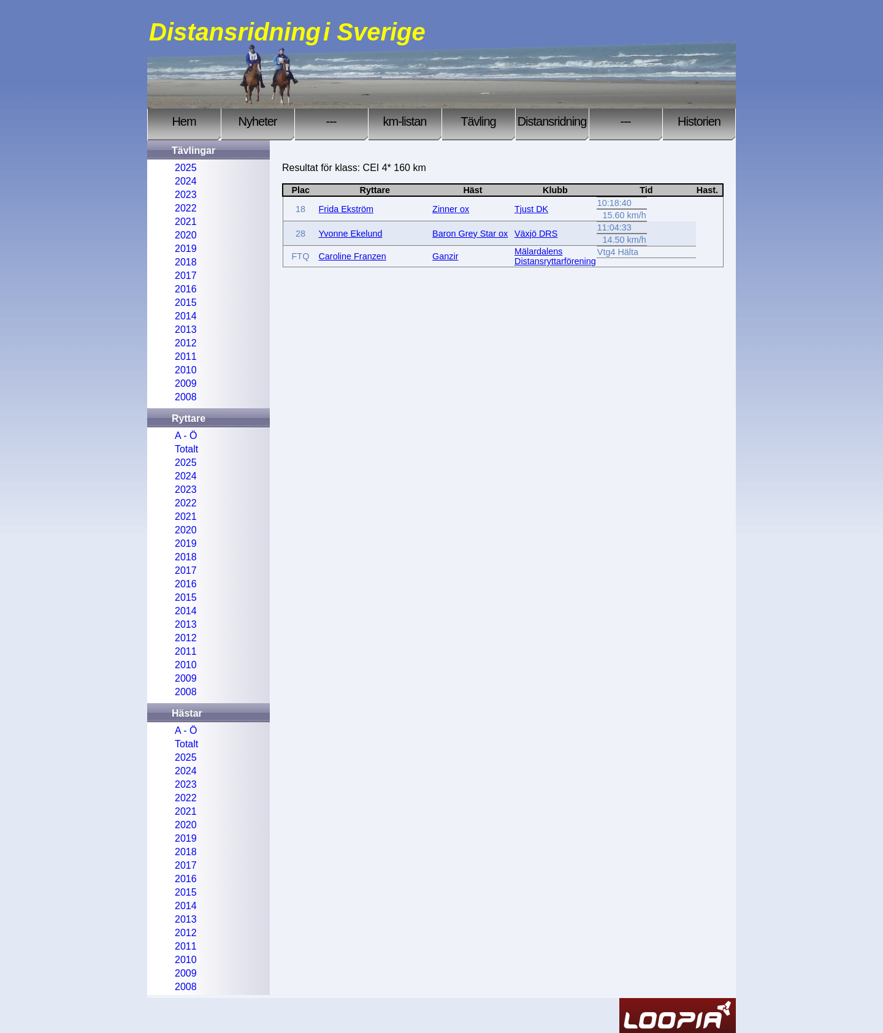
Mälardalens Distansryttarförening (555, 256)
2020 (186, 235)
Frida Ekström (345, 209)
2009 (186, 383)
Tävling (478, 121)
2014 (186, 316)
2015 (186, 302)
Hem (184, 121)
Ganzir (445, 256)
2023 (186, 194)
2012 (186, 343)
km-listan (404, 121)
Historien (699, 121)
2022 (186, 208)
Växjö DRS (535, 233)
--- (331, 121)
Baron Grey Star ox (470, 233)
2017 (186, 275)
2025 (186, 167)
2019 (186, 248)
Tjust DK (531, 209)
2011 (186, 356)
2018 (186, 262)
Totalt (186, 449)
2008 (186, 397)
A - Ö (186, 435)
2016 (186, 289)
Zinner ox (450, 209)
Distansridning (552, 121)
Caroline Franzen (352, 256)
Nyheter (257, 121)
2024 (186, 181)
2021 (186, 221)
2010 (186, 370)
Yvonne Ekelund (350, 233)
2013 (186, 329)
